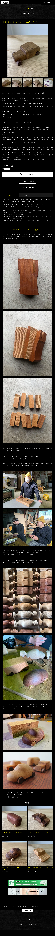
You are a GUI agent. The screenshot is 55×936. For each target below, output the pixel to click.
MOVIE (45, 195)
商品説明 (10, 195)
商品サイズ (27, 195)
